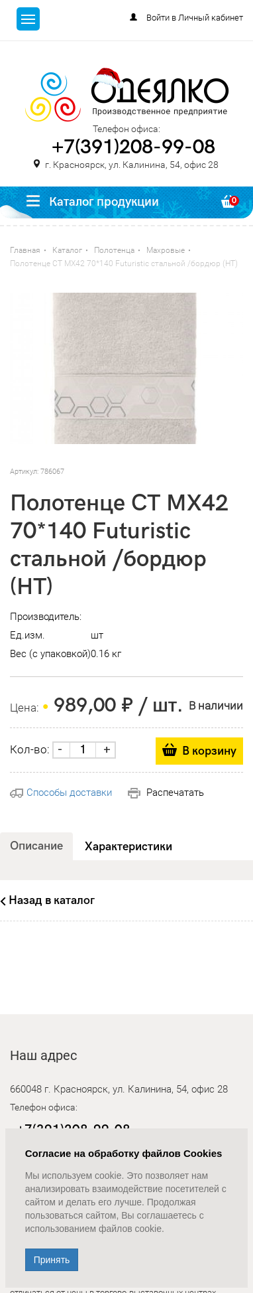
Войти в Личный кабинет (194, 18)
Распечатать (166, 793)
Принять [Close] (52, 1260)
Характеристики (128, 847)
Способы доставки (61, 793)
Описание (36, 846)
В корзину (209, 751)
